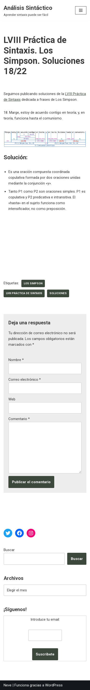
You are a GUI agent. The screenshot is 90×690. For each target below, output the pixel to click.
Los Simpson (33, 283)
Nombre (16, 360)
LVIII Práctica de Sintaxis (24, 293)
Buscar (9, 550)
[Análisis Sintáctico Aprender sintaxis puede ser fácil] (28, 10)
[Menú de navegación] (80, 10)
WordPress (54, 685)
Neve (8, 685)
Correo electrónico (24, 379)
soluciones (58, 293)
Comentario (19, 419)
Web (11, 399)
